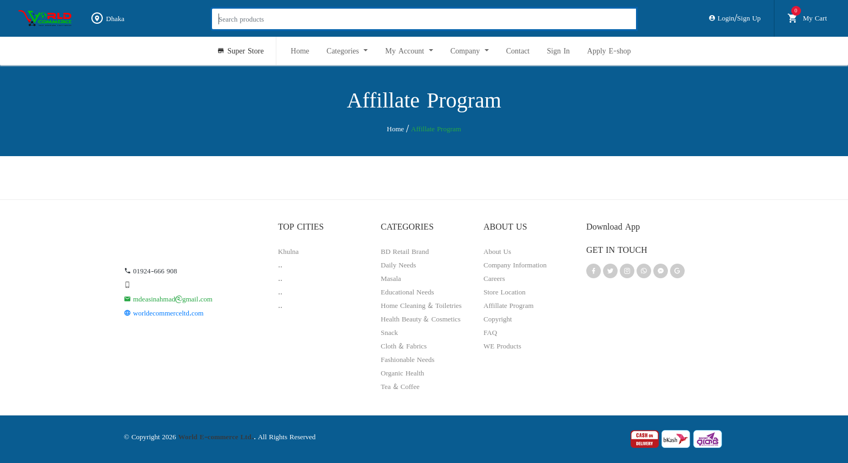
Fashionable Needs (407, 359)
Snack (389, 332)
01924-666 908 (150, 270)
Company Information (515, 264)
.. (280, 264)
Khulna (288, 251)
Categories (344, 50)
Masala (391, 278)
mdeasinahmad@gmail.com (168, 298)
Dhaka (107, 18)
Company (466, 50)
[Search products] (424, 19)
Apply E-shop (609, 50)
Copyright (497, 318)
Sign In (558, 50)
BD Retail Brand (405, 251)
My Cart (807, 16)
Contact (518, 50)
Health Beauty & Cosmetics (421, 318)
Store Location (504, 291)
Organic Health (402, 372)
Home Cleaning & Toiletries (421, 305)
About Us (497, 251)
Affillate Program (508, 305)
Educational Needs (407, 291)
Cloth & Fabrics (404, 345)
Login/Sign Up (734, 17)
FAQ (490, 332)
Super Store (240, 50)
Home (300, 50)
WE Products (502, 345)
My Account (406, 50)
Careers (494, 278)
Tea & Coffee (400, 386)
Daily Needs (398, 264)
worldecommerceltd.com (163, 312)
